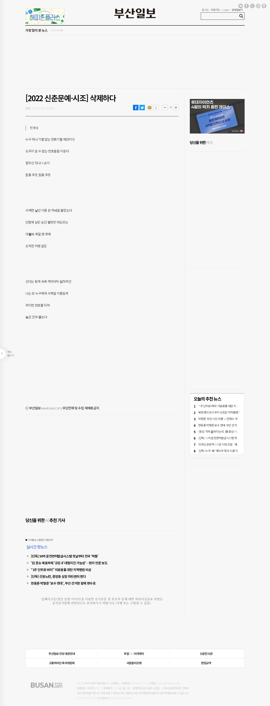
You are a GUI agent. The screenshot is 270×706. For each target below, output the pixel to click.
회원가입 (215, 10)
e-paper (226, 10)
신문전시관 (206, 654)
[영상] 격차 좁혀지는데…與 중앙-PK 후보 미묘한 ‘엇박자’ (228, 432)
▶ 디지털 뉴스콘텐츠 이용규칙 (39, 540)
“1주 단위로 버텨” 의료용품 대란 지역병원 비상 (61, 569)
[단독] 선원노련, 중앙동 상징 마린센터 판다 (58, 576)
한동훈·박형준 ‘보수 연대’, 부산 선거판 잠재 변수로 (63, 583)
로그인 (205, 10)
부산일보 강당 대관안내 (62, 654)
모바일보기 (237, 10)
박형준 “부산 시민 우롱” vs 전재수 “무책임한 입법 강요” (227, 419)
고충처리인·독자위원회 (62, 663)
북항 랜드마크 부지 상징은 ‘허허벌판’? (218, 412)
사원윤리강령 (134, 663)
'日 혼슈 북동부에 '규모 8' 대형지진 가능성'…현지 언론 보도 (69, 562)
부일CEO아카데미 (134, 654)
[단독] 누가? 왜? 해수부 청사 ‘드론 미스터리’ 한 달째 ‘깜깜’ (229, 451)
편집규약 (206, 663)
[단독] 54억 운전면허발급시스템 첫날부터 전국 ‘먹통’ (64, 556)
